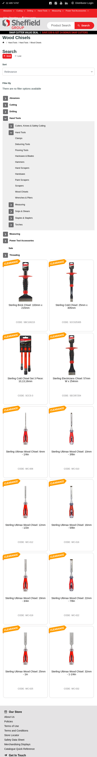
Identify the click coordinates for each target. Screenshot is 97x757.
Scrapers (19, 186)
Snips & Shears (22, 211)
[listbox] (48, 72)
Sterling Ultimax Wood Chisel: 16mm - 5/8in (71, 526)
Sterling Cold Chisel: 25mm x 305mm (72, 306)
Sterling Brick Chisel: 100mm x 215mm (25, 306)
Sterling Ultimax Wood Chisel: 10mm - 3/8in (71, 453)
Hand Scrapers (22, 168)
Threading (13, 18)
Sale (5, 18)
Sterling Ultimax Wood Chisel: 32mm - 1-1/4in (71, 673)
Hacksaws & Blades (24, 156)
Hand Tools (43, 11)
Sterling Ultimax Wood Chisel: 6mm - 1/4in (25, 453)
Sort (4, 65)
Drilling (30, 11)
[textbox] (61, 25)
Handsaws (20, 174)
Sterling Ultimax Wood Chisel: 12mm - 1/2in (25, 526)
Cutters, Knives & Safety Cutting (30, 126)
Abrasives (7, 11)
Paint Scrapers (22, 180)
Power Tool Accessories (76, 11)
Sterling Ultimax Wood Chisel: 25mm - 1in (25, 673)
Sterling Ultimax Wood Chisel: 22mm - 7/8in (71, 599)
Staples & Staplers (24, 218)
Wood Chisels (21, 192)
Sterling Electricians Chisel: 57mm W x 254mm (71, 380)
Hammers (19, 162)
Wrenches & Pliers (24, 198)
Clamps (18, 138)
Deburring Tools (22, 144)
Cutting (19, 11)
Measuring (56, 11)
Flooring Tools (21, 150)
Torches (19, 224)
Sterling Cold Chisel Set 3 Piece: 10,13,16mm (25, 380)
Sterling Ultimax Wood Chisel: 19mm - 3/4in (25, 599)
